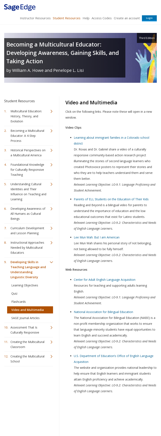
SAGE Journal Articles (25, 318)
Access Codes (102, 18)
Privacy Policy (129, 420)
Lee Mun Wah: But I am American (96, 237)
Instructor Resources (35, 18)
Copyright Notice (105, 420)
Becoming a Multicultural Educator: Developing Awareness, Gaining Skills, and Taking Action (62, 52)
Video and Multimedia (27, 310)
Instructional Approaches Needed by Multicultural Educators (27, 248)
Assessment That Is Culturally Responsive (24, 329)
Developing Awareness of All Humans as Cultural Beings (27, 214)
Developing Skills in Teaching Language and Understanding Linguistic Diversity (28, 269)
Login (149, 17)
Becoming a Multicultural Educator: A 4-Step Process (27, 136)
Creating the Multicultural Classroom (27, 344)
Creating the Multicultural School (27, 358)
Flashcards (18, 302)
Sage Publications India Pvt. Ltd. (65, 410)
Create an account (127, 18)
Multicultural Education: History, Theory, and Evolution (26, 116)
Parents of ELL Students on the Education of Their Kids (111, 199)
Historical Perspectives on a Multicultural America (27, 152)
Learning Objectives (24, 285)
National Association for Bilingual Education (103, 312)
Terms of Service (80, 420)
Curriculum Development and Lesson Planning (27, 230)
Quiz (14, 293)
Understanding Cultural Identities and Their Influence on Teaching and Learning (28, 191)
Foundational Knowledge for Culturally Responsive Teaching (27, 170)
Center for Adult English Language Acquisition (104, 280)
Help (86, 18)
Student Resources (66, 18)
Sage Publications (28, 410)
